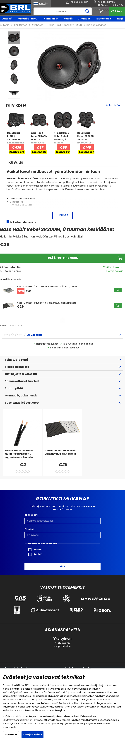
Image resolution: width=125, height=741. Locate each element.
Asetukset (11, 734)
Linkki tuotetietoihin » (23, 222)
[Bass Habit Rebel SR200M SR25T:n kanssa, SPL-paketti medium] (39, 137)
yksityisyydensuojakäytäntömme (22, 720)
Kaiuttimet (20, 25)
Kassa (117, 11)
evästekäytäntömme (15, 692)
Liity (62, 566)
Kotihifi (68, 18)
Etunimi (29, 529)
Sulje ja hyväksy (32, 734)
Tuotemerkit (103, 18)
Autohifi (7, 18)
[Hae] (63, 11)
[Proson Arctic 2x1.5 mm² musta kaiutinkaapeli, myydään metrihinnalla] (22, 455)
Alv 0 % (119, 5)
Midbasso (37, 25)
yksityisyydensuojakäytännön (82, 723)
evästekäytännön (51, 723)
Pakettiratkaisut (28, 18)
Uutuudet (84, 18)
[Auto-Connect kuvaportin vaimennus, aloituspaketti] (62, 455)
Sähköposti (31, 514)
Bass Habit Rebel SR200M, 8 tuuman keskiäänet (77, 25)
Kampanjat (51, 18)
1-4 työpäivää (114, 271)
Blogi (119, 18)
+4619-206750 (62, 642)
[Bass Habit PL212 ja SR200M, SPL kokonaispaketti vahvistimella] (16, 137)
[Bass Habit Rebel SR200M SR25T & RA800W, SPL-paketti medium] (86, 137)
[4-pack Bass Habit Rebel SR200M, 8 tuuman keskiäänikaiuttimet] (62, 137)
